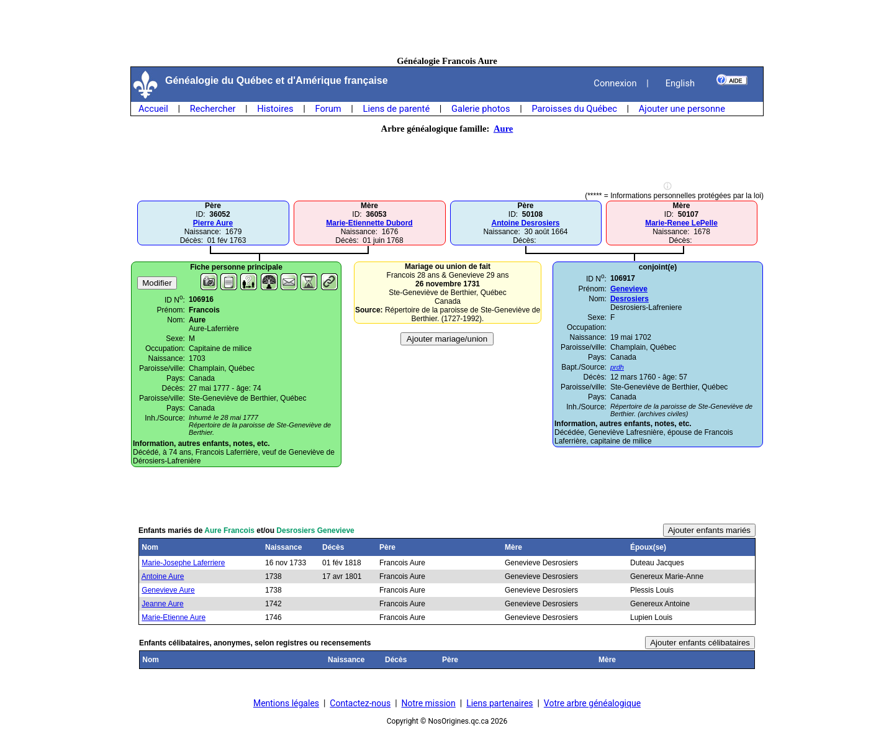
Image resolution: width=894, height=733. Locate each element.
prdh (617, 367)
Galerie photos (480, 108)
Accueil (153, 108)
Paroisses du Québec (574, 108)
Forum (328, 108)
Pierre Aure (213, 223)
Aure (503, 129)
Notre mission (429, 703)
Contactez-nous (360, 703)
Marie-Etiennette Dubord (369, 223)
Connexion (615, 83)
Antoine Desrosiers (525, 223)
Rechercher (213, 108)
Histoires (275, 108)
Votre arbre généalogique (592, 703)
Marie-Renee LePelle (681, 223)
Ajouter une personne (682, 108)
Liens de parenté (396, 108)
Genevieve (629, 289)
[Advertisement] (447, 28)
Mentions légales (286, 703)
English (680, 83)
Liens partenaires (499, 703)
